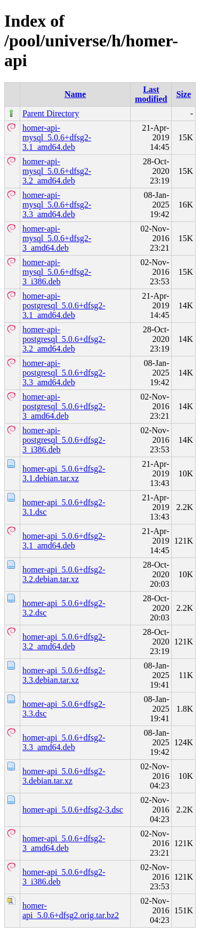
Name (75, 94)
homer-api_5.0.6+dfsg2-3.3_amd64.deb (63, 742)
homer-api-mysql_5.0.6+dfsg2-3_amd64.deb (56, 238)
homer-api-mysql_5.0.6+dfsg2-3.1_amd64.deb (56, 137)
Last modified (151, 94)
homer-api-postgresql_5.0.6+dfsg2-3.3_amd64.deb (64, 373)
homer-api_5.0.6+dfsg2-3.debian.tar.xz (63, 776)
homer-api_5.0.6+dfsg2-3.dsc (72, 809)
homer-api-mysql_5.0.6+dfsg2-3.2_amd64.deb (56, 171)
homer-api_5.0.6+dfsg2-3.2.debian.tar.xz (63, 574)
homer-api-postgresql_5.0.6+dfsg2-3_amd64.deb (64, 406)
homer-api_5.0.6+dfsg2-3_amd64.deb (63, 843)
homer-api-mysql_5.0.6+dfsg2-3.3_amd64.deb (56, 204)
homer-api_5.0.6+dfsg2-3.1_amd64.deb (63, 540)
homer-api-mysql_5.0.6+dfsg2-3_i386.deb (56, 272)
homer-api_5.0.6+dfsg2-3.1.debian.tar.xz (63, 473)
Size (183, 94)
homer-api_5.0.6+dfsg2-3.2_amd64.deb (63, 641)
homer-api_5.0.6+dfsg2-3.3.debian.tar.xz (63, 675)
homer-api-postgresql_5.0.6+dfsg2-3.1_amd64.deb (64, 305)
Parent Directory (50, 113)
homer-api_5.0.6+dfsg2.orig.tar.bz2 (70, 910)
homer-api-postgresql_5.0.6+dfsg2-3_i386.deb (64, 440)
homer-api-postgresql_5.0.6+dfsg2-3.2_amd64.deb (64, 339)
